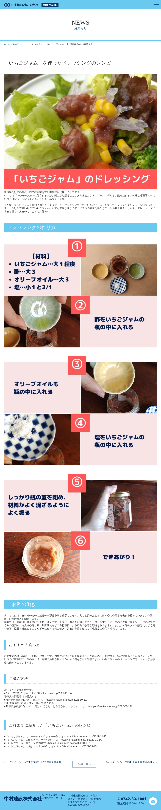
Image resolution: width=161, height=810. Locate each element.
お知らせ (16, 44)
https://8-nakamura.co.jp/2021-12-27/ (86, 736)
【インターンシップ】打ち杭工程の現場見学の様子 (35, 762)
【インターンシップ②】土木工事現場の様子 (130, 762)
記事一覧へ (84, 764)
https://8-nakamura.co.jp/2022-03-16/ (76, 746)
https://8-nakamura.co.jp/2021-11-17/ (51, 693)
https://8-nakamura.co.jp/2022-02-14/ (111, 706)
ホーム (7, 44)
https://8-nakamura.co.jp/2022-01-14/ (81, 739)
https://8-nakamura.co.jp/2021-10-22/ (66, 699)
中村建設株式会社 (23, 798)
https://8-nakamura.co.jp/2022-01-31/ (68, 743)
